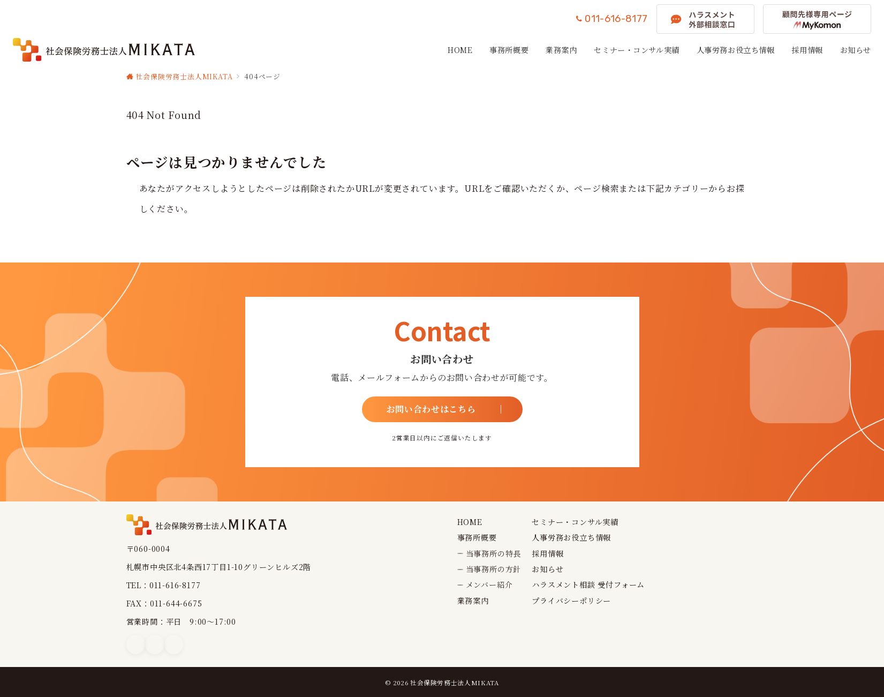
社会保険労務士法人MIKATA (454, 682)
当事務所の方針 (494, 569)
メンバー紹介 (489, 584)
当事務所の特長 (494, 553)
